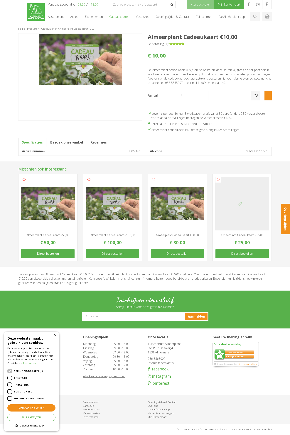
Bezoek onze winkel (66, 142)
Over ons (153, 405)
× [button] (55, 335)
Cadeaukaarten (91, 413)
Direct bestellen (48, 254)
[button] (31, 425)
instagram (161, 376)
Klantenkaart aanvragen (160, 413)
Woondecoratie (91, 409)
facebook (159, 369)
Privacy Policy (264, 429)
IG (257, 4)
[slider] (176, 43)
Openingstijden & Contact (162, 402)
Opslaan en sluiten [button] (31, 407)
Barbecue (88, 405)
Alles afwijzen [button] (31, 417)
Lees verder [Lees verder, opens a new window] (29, 363)
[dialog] (31, 381)
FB (248, 4)
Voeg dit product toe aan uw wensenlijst (24, 180)
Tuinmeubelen (91, 402)
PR (267, 4)
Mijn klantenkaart (157, 416)
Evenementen (91, 416)
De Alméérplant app (159, 409)
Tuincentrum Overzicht (242, 429)
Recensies (98, 142)
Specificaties (32, 142)
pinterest (160, 383)
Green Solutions (218, 429)
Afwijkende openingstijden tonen (104, 376)
